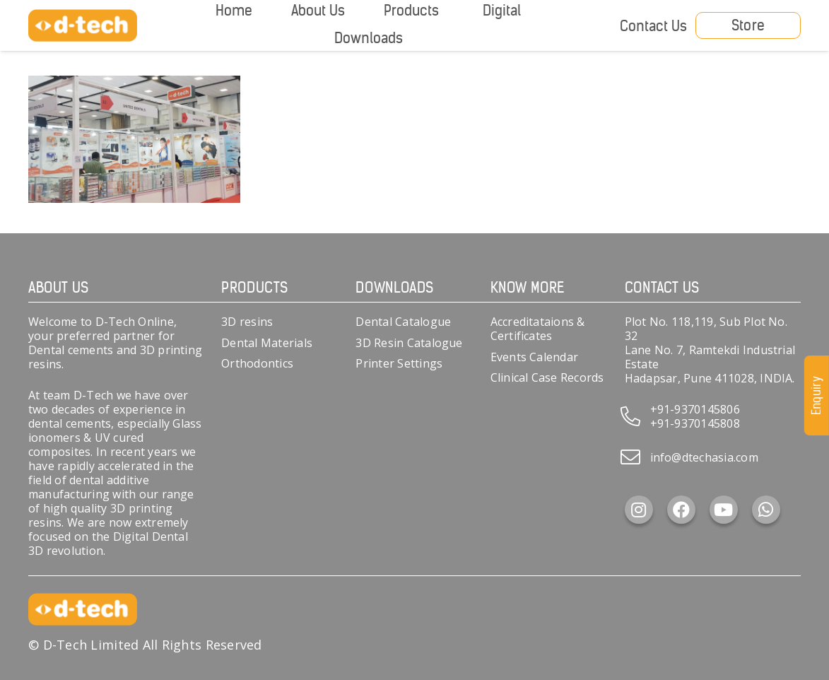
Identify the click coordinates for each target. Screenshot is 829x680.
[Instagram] (639, 510)
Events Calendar (534, 357)
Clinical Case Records (547, 377)
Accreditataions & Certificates (537, 329)
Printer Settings (398, 363)
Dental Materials (266, 343)
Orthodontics (257, 363)
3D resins (247, 321)
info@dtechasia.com (704, 457)
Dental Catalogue (403, 321)
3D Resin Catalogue (408, 343)
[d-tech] (82, 25)
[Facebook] (681, 510)
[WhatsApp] (766, 510)
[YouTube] (724, 510)
